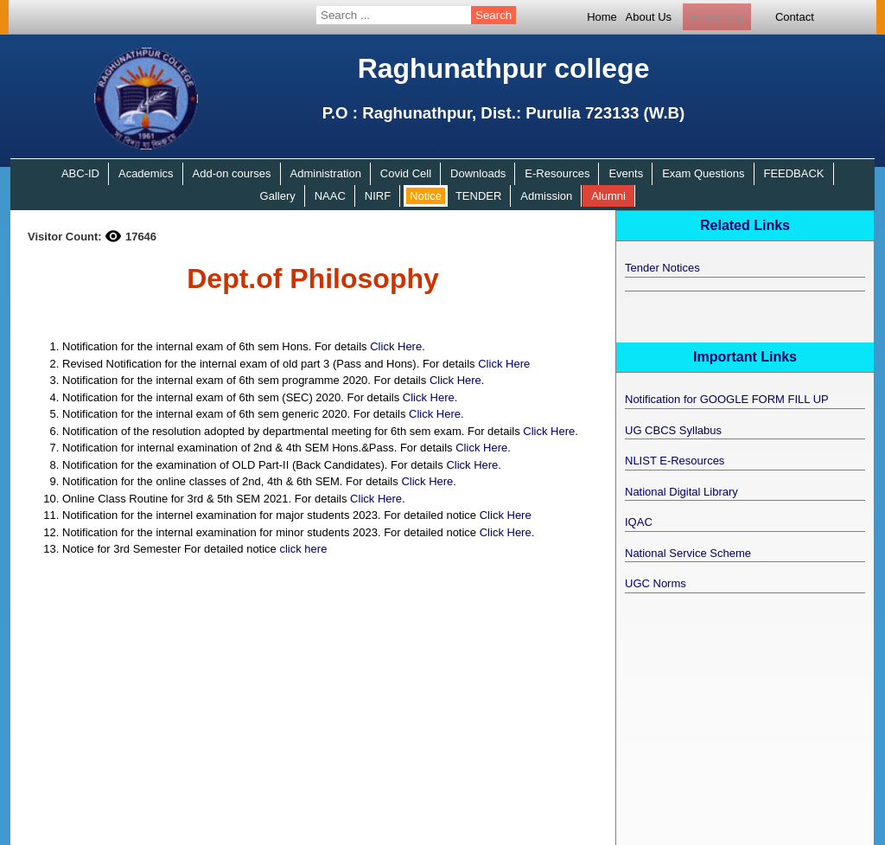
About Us (649, 16)
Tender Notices (662, 267)
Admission (546, 195)
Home (602, 16)
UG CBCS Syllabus (673, 430)
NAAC (330, 195)
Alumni (608, 195)
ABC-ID (80, 173)
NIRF (378, 195)
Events (625, 173)
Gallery (278, 195)
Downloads (478, 173)
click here (303, 548)
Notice (426, 195)
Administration (325, 173)
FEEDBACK (793, 173)
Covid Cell (405, 173)
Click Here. (397, 346)
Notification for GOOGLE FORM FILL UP (727, 399)
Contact (794, 16)
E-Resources (557, 173)
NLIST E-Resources (674, 460)
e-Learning (716, 16)
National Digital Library (681, 491)
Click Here (504, 363)
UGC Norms (655, 583)
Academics (146, 173)
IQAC (639, 521)
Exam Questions (703, 173)
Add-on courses (232, 173)
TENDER (478, 195)
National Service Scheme (688, 553)
